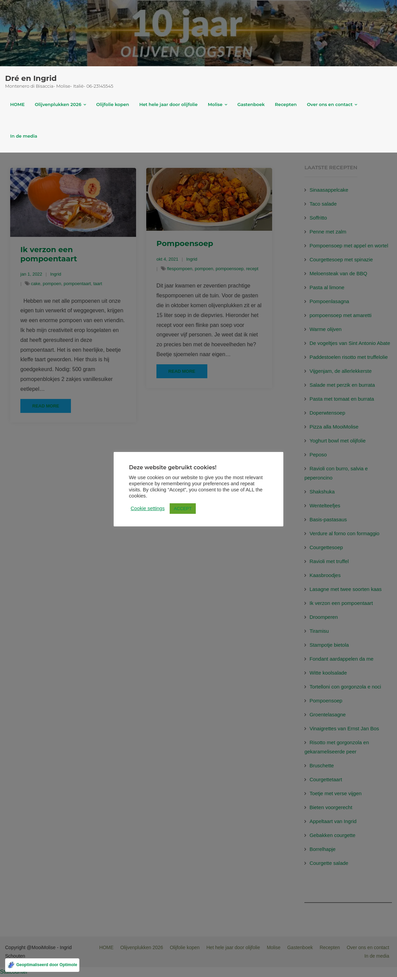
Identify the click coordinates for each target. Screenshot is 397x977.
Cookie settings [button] (148, 508)
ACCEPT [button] (183, 508)
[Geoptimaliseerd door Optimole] (42, 965)
